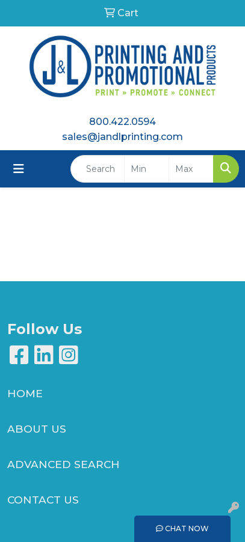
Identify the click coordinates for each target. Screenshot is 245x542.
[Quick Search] (97, 169)
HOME (25, 393)
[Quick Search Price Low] (146, 169)
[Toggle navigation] (18, 168)
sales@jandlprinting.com (122, 136)
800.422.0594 (122, 121)
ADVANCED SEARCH (63, 464)
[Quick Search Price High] (191, 169)
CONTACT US (43, 499)
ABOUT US (36, 428)
